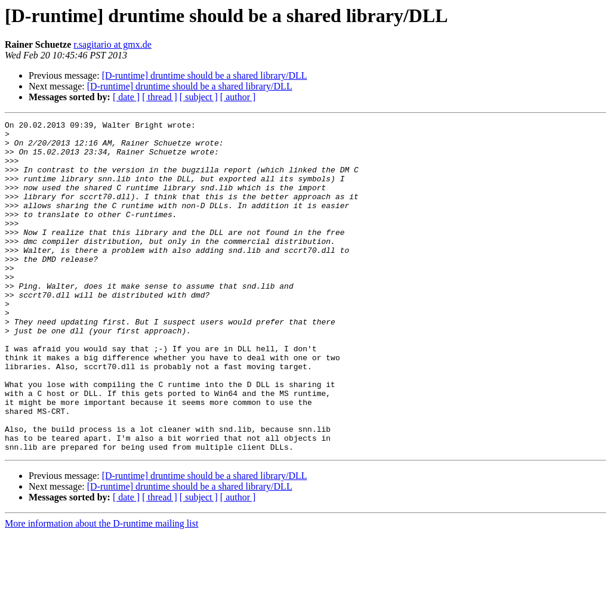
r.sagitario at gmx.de (112, 44)
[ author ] (238, 97)
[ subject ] (199, 97)
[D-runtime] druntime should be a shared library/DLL (204, 75)
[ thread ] (159, 97)
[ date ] (126, 97)
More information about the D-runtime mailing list (101, 589)
